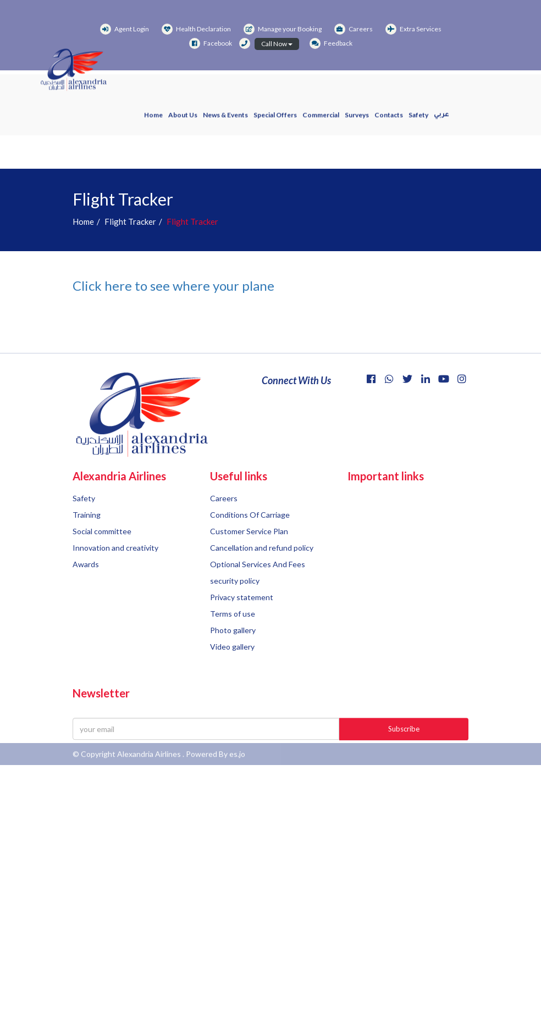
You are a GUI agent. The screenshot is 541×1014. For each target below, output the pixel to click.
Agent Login (124, 29)
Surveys (357, 119)
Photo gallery (233, 664)
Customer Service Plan (249, 565)
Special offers (275, 119)
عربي (441, 120)
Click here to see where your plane (173, 285)
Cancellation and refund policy (261, 582)
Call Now (276, 44)
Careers (353, 29)
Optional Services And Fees (257, 598)
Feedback (331, 43)
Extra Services (413, 29)
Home (153, 119)
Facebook (210, 43)
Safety (418, 119)
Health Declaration (196, 29)
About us (182, 119)
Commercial (320, 119)
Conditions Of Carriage (250, 549)
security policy (235, 615)
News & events (225, 119)
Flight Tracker (130, 221)
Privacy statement (241, 631)
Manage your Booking (283, 29)
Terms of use (232, 648)
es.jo (237, 759)
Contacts (388, 119)
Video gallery (232, 681)
